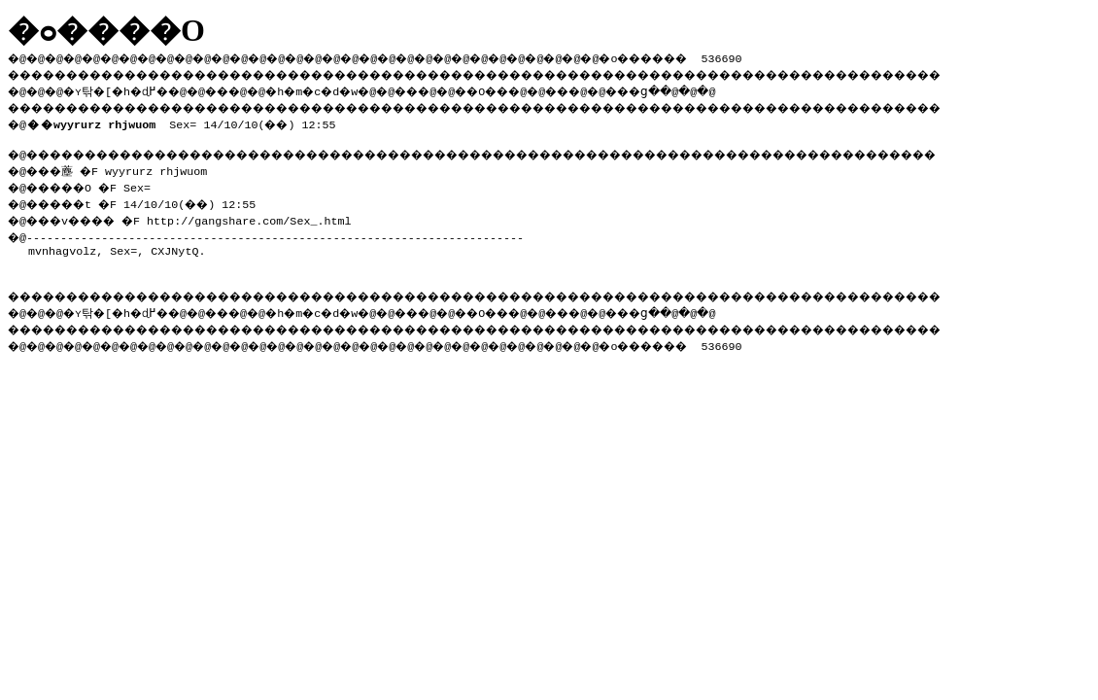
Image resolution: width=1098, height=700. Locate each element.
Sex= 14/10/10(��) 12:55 (185, 120)
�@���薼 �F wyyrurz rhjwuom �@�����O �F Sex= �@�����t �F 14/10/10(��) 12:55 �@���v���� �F (141, 191)
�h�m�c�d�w (344, 88)
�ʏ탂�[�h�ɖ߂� (126, 88)
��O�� (535, 88)
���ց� (705, 88)
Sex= (123, 245)
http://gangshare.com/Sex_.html (266, 215)
